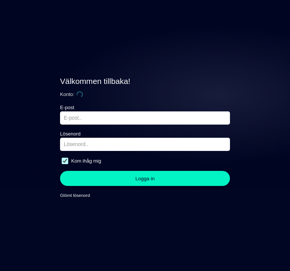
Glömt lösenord (75, 195)
